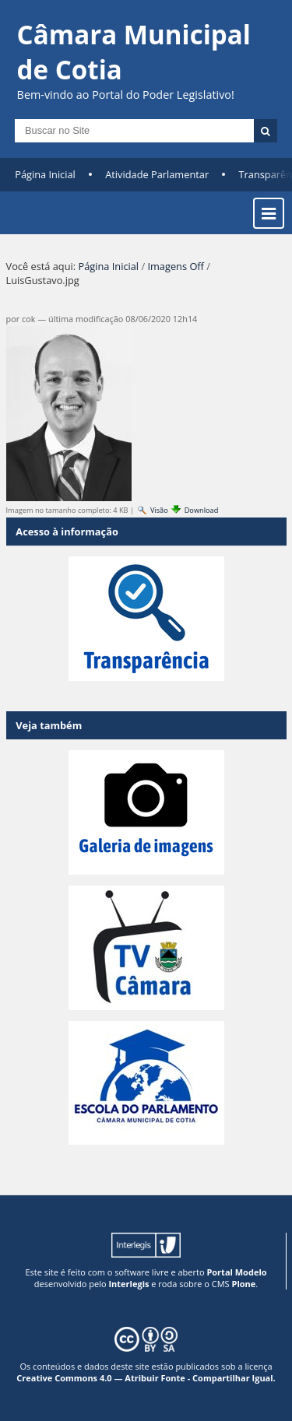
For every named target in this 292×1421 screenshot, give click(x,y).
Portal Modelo (236, 1272)
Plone (243, 1283)
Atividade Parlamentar (157, 174)
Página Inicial (45, 174)
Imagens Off (175, 266)
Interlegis (128, 1283)
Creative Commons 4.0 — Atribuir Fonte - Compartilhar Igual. (146, 1378)
